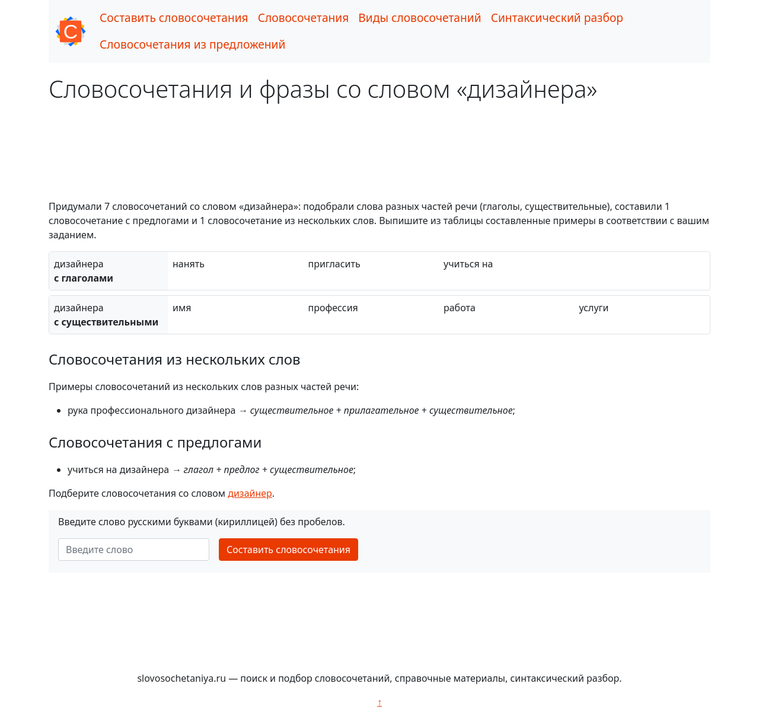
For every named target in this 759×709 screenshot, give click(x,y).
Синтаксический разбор (557, 17)
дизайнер (250, 493)
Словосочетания (303, 17)
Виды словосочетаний (419, 17)
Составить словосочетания (174, 17)
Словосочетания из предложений (192, 44)
